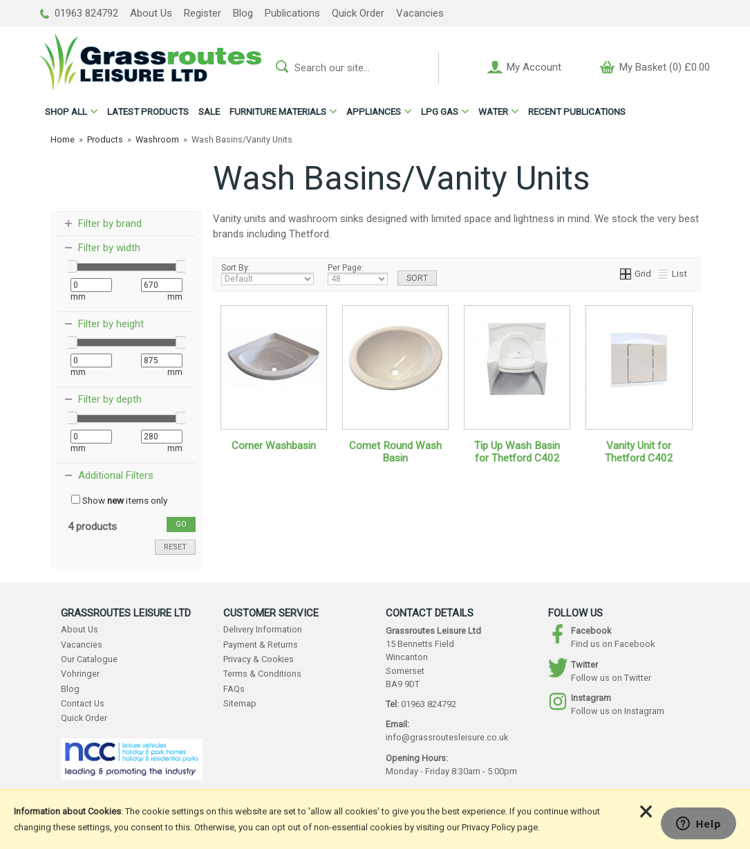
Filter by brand (110, 223)
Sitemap (239, 703)
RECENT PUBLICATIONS (577, 111)
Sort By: (267, 274)
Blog (243, 13)
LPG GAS (439, 111)
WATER (493, 111)
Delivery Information (262, 629)
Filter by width (109, 247)
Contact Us (82, 703)
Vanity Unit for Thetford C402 (639, 451)
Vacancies (420, 13)
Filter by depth (110, 399)
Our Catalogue (89, 659)
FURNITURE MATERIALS (277, 111)
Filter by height (111, 324)
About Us (151, 13)
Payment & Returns (260, 644)
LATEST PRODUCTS (148, 111)
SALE (209, 111)
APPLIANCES (373, 111)
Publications (292, 13)
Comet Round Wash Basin (395, 451)
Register (202, 13)
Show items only (119, 500)
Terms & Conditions (262, 673)
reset (175, 546)
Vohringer (80, 673)
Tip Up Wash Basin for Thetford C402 (517, 451)
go (181, 524)
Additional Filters (115, 475)
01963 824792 (79, 13)
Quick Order (358, 13)
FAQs (234, 689)
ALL (66, 111)
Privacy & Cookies (258, 659)
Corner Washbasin (274, 445)
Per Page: (358, 274)
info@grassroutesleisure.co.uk (447, 737)
